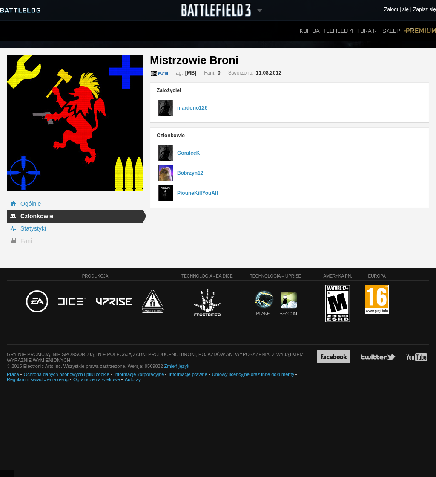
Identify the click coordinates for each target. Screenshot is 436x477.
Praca (13, 374)
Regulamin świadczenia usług (38, 379)
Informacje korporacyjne (139, 374)
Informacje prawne (188, 374)
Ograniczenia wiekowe (96, 379)
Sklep (391, 31)
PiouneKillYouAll (197, 193)
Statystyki (33, 228)
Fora (367, 31)
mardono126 (192, 108)
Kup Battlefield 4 (326, 31)
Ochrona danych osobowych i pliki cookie (66, 374)
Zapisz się (424, 9)
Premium (420, 31)
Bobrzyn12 (190, 173)
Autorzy (133, 379)
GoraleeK (188, 153)
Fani (26, 240)
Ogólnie (30, 203)
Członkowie (36, 216)
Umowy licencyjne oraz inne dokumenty (253, 374)
